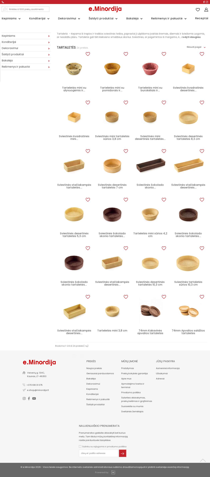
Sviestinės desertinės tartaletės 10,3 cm (150, 283)
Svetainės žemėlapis (132, 411)
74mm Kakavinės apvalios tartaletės (150, 332)
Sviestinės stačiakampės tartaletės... (74, 186)
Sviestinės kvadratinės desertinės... (188, 89)
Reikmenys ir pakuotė (169, 19)
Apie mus (126, 378)
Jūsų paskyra (165, 361)
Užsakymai (162, 373)
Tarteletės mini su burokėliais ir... (150, 89)
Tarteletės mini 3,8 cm (112, 330)
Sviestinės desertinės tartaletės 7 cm (112, 186)
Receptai (201, 18)
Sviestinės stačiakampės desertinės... (188, 186)
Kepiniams (12, 19)
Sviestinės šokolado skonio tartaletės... (112, 234)
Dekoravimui (69, 19)
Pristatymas (127, 368)
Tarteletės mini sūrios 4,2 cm (150, 234)
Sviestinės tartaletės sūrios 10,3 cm (188, 283)
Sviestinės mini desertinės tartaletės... (150, 137)
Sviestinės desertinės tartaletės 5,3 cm (74, 234)
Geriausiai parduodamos (100, 373)
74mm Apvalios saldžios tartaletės (188, 332)
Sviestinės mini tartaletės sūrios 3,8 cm (112, 137)
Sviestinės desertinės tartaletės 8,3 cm (188, 137)
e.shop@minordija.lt (38, 390)
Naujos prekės (94, 368)
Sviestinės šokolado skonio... (150, 186)
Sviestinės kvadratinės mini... (74, 137)
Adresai (160, 378)
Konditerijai (39, 19)
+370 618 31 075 (35, 385)
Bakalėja (134, 19)
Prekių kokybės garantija (134, 373)
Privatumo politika (131, 392)
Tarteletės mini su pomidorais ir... (112, 89)
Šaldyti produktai (103, 19)
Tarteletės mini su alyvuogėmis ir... (74, 89)
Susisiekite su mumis (132, 406)
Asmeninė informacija (168, 368)
